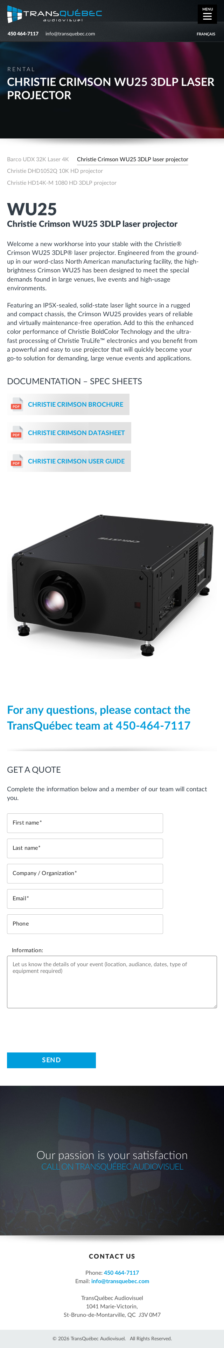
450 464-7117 (23, 34)
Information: (27, 950)
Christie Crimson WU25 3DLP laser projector (132, 159)
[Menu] (207, 14)
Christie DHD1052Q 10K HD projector (55, 171)
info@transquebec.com (70, 34)
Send (51, 1060)
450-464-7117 (153, 726)
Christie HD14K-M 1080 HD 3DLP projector (62, 183)
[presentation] (60, 1027)
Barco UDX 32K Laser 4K (38, 159)
